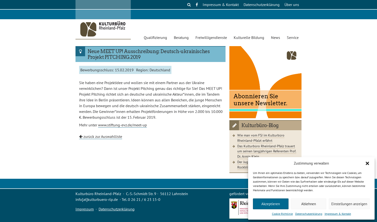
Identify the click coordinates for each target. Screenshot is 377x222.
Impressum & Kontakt (338, 214)
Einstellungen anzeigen (349, 204)
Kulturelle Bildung (249, 37)
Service (293, 37)
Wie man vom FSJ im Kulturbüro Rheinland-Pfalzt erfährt (260, 138)
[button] (367, 163)
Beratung (181, 37)
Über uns (291, 4)
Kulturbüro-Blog (260, 125)
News (275, 37)
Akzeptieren (270, 204)
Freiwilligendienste (211, 37)
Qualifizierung (155, 37)
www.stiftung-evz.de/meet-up (122, 125)
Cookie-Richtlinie (282, 214)
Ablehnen (308, 204)
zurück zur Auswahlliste (100, 136)
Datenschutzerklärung (308, 214)
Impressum (84, 209)
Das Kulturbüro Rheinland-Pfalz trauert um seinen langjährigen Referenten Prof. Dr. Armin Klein (266, 151)
